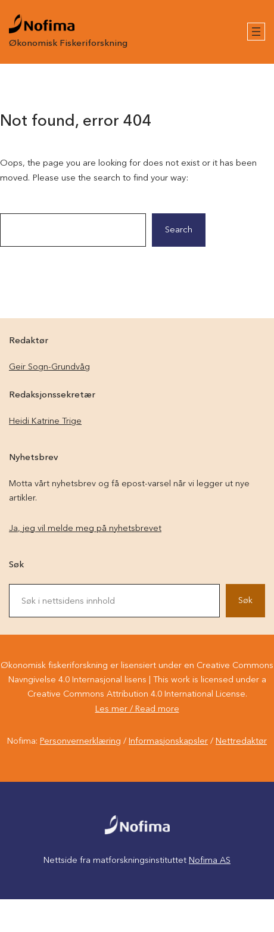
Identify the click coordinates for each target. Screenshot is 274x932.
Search (178, 230)
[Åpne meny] (256, 32)
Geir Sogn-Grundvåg (49, 367)
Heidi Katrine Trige (45, 421)
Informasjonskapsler (168, 741)
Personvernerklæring (80, 741)
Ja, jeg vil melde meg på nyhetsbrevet (85, 528)
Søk (245, 601)
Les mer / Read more (137, 709)
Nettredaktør (241, 741)
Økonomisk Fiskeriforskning (68, 43)
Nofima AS (210, 860)
